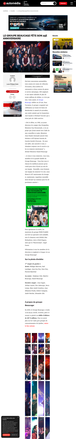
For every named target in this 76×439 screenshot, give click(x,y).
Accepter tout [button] (6, 434)
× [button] (18, 417)
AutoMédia (5, 11)
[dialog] (10, 427)
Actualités (12, 11)
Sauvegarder (13, 91)
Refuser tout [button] (14, 434)
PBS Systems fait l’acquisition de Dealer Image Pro (68, 63)
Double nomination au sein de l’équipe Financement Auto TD (67, 69)
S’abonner (63, 3)
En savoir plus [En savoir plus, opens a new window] (11, 432)
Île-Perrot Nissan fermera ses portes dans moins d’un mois (67, 56)
